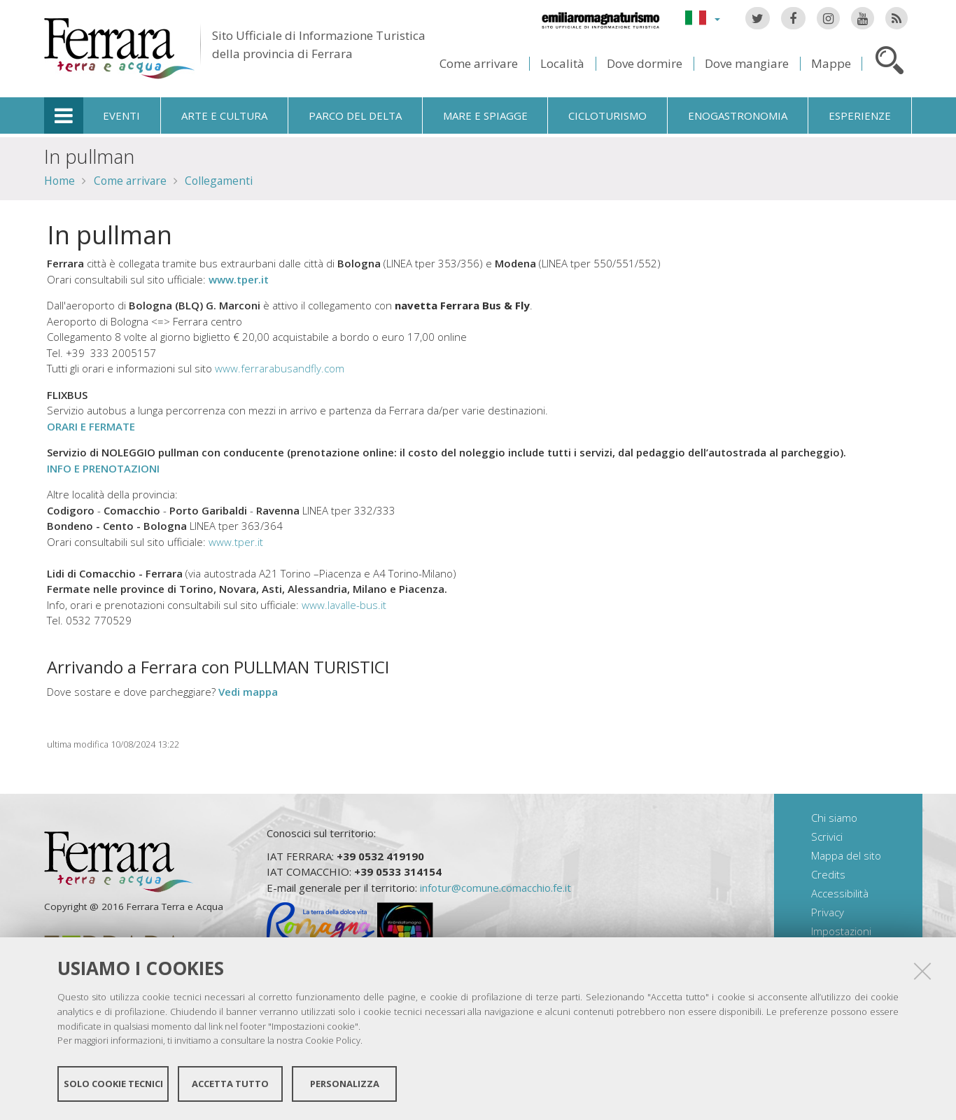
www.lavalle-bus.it (344, 605)
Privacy (827, 912)
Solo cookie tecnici (113, 1083)
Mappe (831, 63)
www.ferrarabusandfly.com (279, 368)
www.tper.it (239, 279)
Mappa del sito (846, 855)
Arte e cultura (224, 115)
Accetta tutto (230, 1083)
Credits (828, 874)
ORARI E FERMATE (91, 426)
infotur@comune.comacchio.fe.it (495, 888)
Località (562, 63)
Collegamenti (219, 180)
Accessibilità (840, 893)
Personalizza (344, 1083)
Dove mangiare (747, 63)
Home (59, 180)
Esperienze (860, 115)
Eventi (121, 115)
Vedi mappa (248, 692)
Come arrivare (479, 63)
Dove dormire (644, 63)
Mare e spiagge (485, 115)
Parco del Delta (355, 115)
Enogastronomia (737, 115)
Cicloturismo (607, 115)
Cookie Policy (332, 1040)
